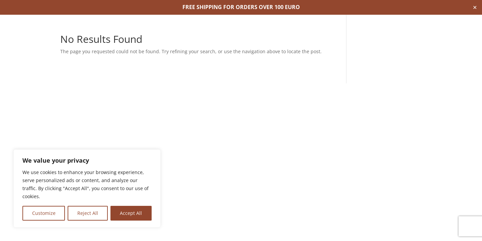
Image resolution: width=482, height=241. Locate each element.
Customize (44, 213)
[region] (87, 188)
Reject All (87, 213)
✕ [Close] (475, 7)
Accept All (131, 213)
